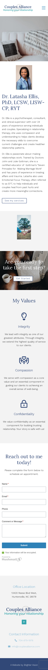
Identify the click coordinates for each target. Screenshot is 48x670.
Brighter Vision (31, 665)
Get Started (23, 278)
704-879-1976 (25, 640)
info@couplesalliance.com (26, 646)
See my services (14, 200)
